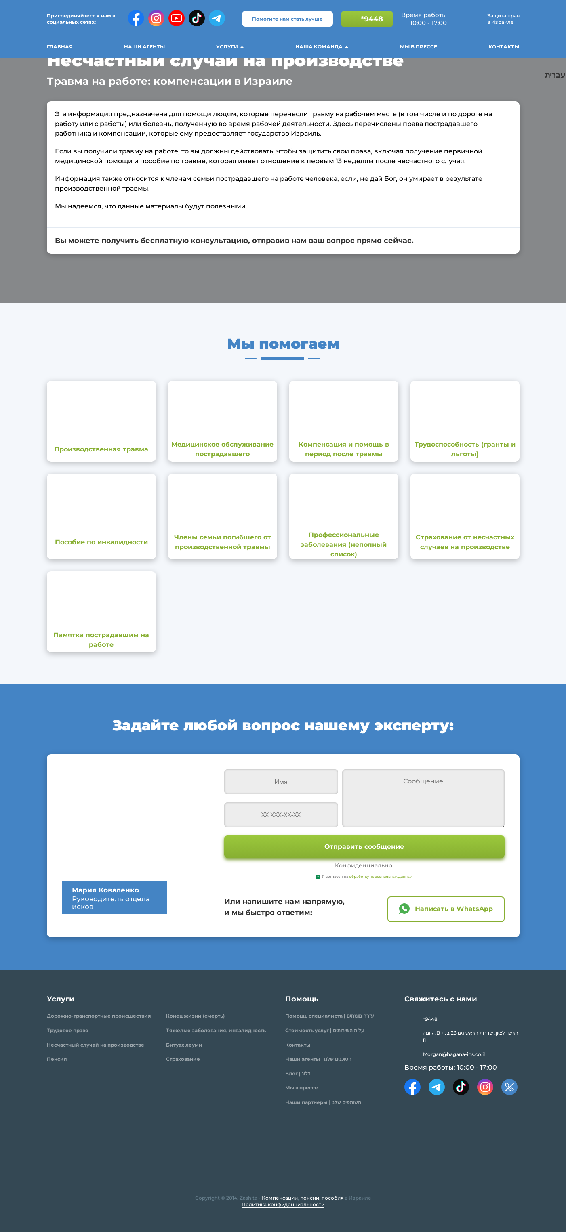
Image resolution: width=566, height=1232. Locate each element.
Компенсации (280, 1198)
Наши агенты (144, 47)
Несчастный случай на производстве (95, 1045)
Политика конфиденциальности (283, 1204)
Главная (60, 47)
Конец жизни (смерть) (195, 1016)
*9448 (372, 19)
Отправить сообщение (364, 846)
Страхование (183, 1059)
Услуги (227, 47)
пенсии (309, 1198)
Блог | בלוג (298, 1073)
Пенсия (57, 1059)
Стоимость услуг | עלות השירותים (324, 1030)
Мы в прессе (418, 47)
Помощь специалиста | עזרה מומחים (329, 1016)
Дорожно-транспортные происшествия (99, 1016)
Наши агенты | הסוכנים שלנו (318, 1059)
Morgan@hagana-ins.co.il (454, 1054)
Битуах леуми (184, 1045)
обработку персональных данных (380, 876)
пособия (332, 1198)
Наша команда (319, 47)
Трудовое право (67, 1030)
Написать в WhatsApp (454, 909)
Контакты (503, 47)
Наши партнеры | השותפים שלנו (323, 1102)
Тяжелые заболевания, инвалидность (216, 1030)
